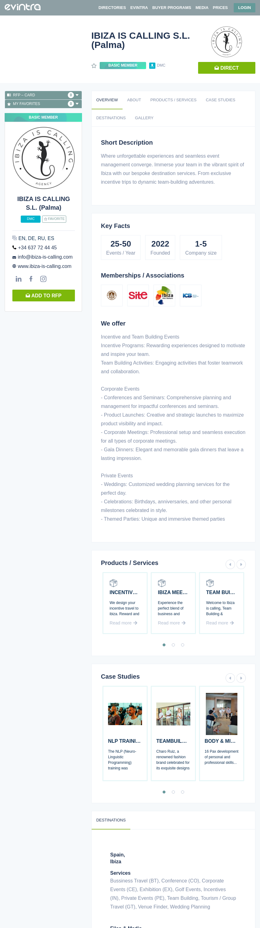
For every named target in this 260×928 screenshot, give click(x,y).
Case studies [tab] (220, 100)
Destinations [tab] (111, 118)
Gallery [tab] (144, 118)
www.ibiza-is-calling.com (44, 266)
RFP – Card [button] (43, 95)
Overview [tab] (107, 100)
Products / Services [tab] (173, 100)
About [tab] (134, 100)
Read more (123, 622)
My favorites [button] (43, 104)
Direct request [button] (226, 69)
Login (244, 7)
